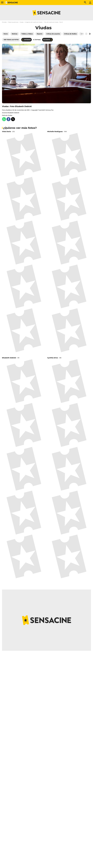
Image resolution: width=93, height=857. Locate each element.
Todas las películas (13, 22)
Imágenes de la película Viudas (33, 22)
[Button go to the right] (90, 34)
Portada (4, 22)
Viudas (22, 22)
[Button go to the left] (86, 34)
